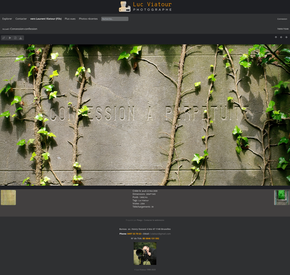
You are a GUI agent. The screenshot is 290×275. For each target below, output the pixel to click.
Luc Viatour (143, 200)
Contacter (21, 18)
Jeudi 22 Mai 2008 (149, 191)
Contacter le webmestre (154, 220)
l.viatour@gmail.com (160, 233)
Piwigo (139, 220)
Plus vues (70, 18)
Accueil (5, 29)
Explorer (7, 18)
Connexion (282, 19)
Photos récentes (88, 18)
